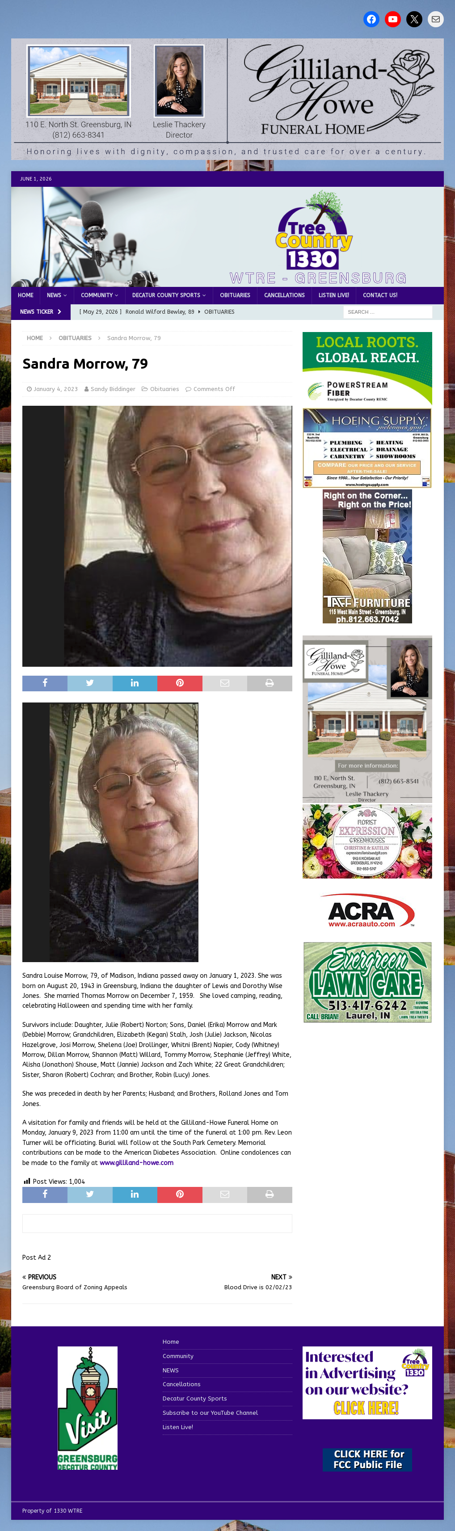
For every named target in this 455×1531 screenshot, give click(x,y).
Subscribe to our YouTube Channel (210, 1412)
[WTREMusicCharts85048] (367, 873)
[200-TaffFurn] (367, 618)
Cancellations (284, 295)
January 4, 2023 (56, 389)
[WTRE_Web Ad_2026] (367, 400)
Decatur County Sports (166, 295)
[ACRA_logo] (367, 922)
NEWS (54, 295)
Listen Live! (334, 295)
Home (25, 295)
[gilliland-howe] (367, 798)
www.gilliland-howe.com (136, 1163)
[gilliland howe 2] (227, 154)
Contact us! (380, 295)
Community (97, 295)
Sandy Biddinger (113, 389)
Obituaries (235, 295)
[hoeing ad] (367, 483)
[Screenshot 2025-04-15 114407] (367, 1018)
